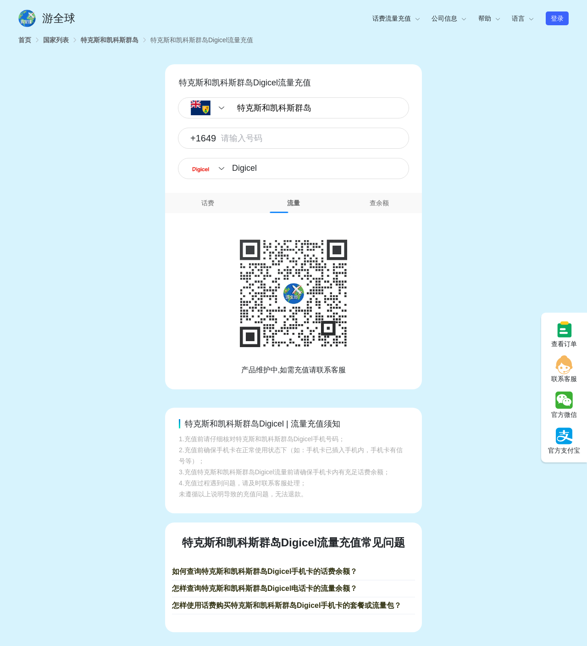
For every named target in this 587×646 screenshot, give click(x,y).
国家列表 (56, 40)
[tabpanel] (293, 294)
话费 (207, 203)
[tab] (208, 203)
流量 (293, 203)
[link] (24, 40)
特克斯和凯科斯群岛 (109, 40)
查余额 (379, 203)
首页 (24, 40)
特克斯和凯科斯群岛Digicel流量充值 (201, 40)
